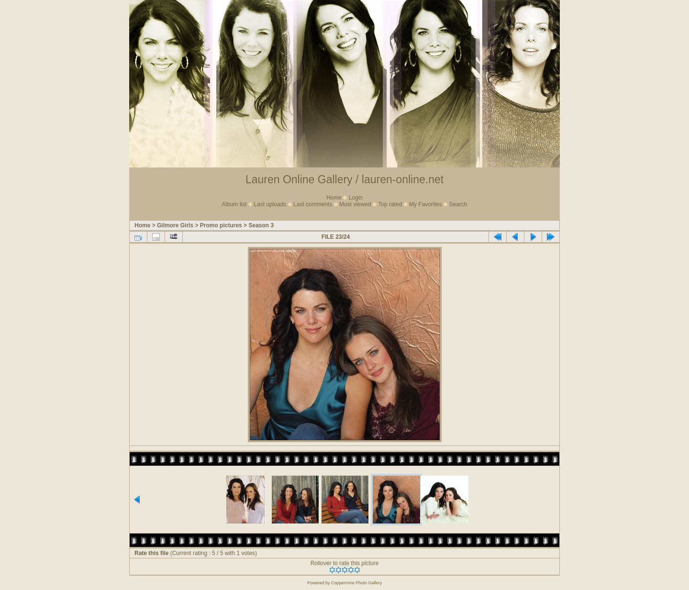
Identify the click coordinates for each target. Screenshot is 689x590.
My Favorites (425, 204)
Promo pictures (221, 225)
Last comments (312, 204)
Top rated (390, 204)
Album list (234, 204)
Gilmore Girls (175, 225)
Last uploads (270, 204)
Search (458, 204)
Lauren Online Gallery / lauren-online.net (344, 179)
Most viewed (355, 204)
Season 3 (261, 225)
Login (356, 197)
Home (334, 197)
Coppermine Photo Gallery (356, 582)
